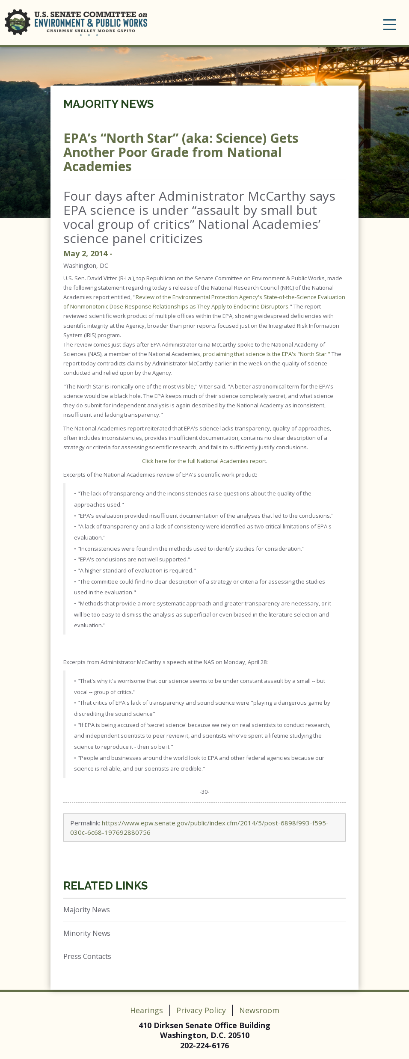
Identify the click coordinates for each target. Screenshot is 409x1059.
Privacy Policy (201, 1010)
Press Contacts (87, 956)
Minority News (86, 933)
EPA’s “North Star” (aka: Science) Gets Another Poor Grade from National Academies (181, 152)
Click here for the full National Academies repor (203, 461)
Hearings (146, 1010)
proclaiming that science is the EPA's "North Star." (266, 354)
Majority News (108, 104)
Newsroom (259, 1010)
